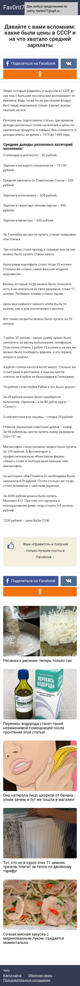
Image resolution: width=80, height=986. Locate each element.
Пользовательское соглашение (26, 980)
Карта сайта (12, 975)
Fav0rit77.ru (19, 7)
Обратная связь (40, 975)
